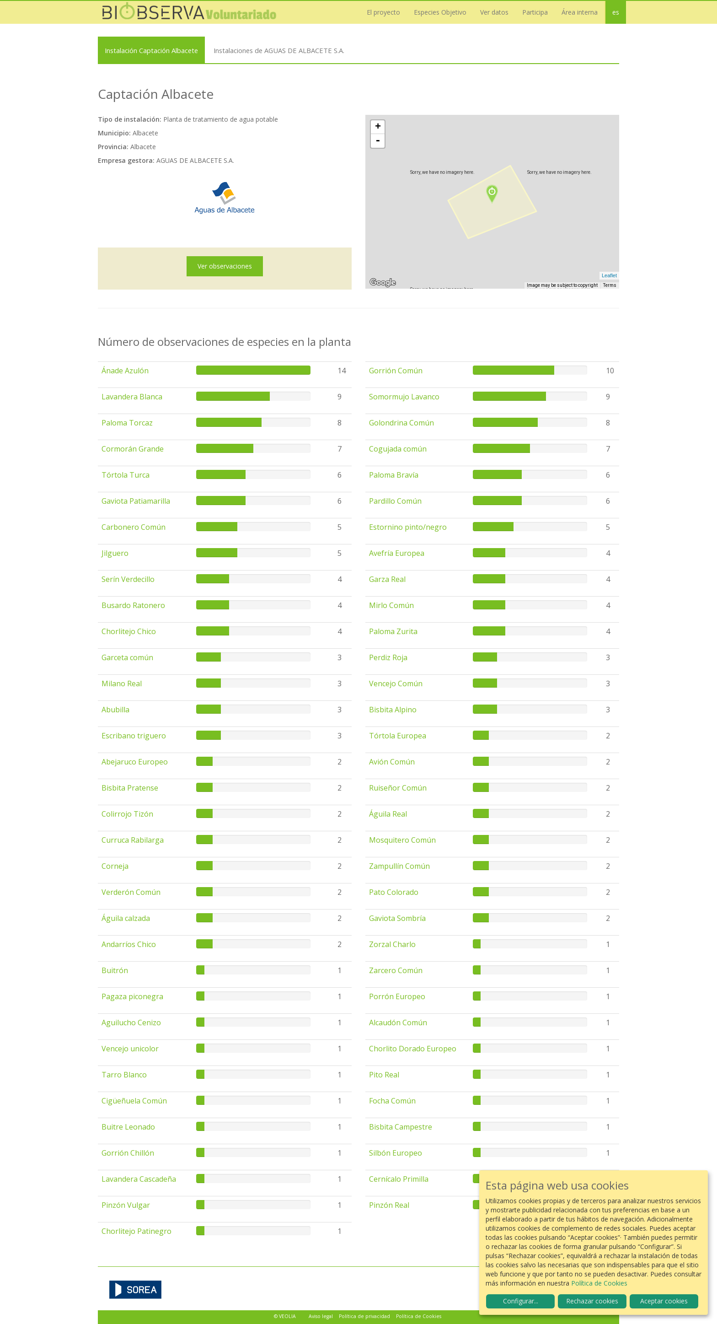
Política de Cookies (418, 1316)
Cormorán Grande (133, 449)
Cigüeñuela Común (134, 1101)
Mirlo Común (391, 605)
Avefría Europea (396, 553)
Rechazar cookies (592, 1301)
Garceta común (127, 657)
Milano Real (122, 683)
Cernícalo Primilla (398, 1179)
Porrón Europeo (397, 996)
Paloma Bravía (393, 475)
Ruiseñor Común (398, 788)
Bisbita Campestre (400, 1127)
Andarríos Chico (129, 944)
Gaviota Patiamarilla (136, 501)
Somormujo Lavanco (404, 397)
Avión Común (392, 762)
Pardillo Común (395, 501)
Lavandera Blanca (132, 397)
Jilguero (115, 553)
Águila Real (388, 814)
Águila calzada (126, 918)
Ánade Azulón (125, 371)
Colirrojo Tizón (127, 814)
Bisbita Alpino (393, 710)
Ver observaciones (225, 266)
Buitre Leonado (128, 1127)
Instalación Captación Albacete (151, 50)
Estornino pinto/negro (408, 527)
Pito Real (384, 1075)
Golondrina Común (401, 423)
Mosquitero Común (402, 840)
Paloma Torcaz (127, 423)
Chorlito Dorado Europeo (412, 1049)
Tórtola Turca (126, 475)
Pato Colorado (393, 892)
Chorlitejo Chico (129, 631)
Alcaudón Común (398, 1022)
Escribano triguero (134, 736)
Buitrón (115, 970)
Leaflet (609, 275)
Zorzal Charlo (392, 944)
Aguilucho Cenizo (131, 1022)
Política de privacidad (364, 1316)
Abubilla (115, 710)
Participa (535, 12)
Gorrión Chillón (128, 1153)
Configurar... (520, 1301)
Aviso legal (321, 1316)
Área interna (580, 12)
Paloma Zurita (393, 631)
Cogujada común (398, 449)
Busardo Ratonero (133, 605)
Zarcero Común (396, 970)
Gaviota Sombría (397, 918)
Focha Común (392, 1101)
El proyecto (383, 12)
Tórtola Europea (397, 736)
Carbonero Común (134, 527)
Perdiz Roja (388, 657)
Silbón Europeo (395, 1153)
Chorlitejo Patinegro (136, 1231)
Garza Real (387, 579)
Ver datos (494, 12)
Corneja (115, 866)
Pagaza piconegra (132, 996)
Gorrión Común (396, 371)
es (615, 12)
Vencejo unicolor (130, 1049)
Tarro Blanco (124, 1075)
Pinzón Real (389, 1205)
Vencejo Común (396, 683)
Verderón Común (131, 892)
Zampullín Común (399, 866)
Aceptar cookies (664, 1301)
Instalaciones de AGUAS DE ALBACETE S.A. (279, 50)
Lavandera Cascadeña (139, 1179)
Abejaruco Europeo (135, 762)
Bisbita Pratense (130, 788)
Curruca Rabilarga (133, 840)
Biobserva (189, 12)
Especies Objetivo (440, 12)
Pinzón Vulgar (126, 1205)
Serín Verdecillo (128, 579)
